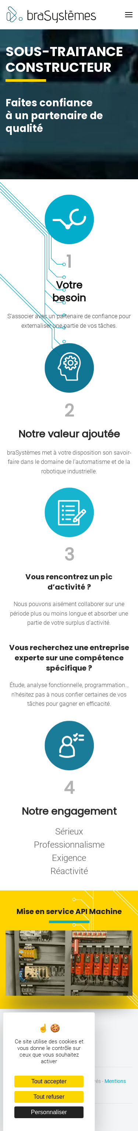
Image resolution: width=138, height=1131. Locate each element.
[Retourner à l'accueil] (52, 14)
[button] (128, 14)
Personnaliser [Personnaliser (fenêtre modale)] (49, 1112)
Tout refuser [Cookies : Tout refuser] (48, 1097)
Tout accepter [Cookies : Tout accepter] (49, 1081)
